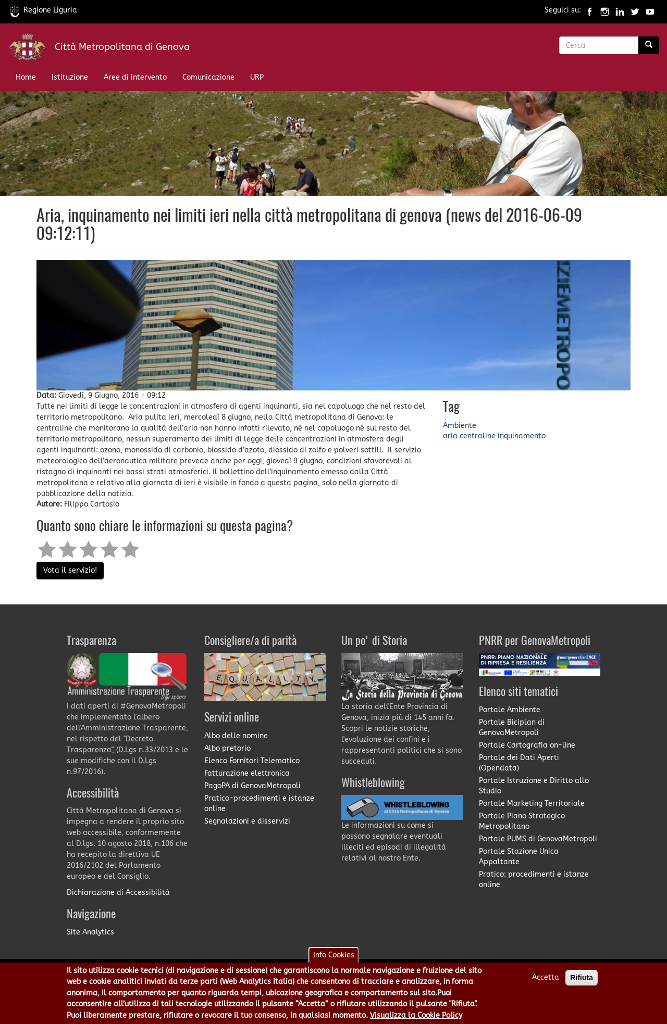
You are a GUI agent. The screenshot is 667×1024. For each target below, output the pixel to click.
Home (26, 77)
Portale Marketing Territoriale (532, 803)
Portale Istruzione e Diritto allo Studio (534, 785)
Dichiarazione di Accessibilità (118, 892)
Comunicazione (208, 77)
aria (450, 436)
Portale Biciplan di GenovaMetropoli (512, 727)
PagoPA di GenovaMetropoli (252, 785)
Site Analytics (90, 932)
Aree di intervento (135, 77)
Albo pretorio (227, 748)
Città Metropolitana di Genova (122, 47)
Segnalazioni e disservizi (247, 821)
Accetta (545, 980)
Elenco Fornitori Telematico (252, 760)
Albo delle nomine (236, 735)
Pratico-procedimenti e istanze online (259, 803)
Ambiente (459, 425)
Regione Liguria (43, 10)
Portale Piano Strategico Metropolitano (522, 821)
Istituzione (70, 77)
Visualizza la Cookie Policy (416, 1018)
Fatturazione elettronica (247, 773)
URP (257, 77)
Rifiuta (581, 980)
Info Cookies (333, 957)
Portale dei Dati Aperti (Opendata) (519, 763)
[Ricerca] (648, 45)
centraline (478, 436)
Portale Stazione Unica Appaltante (519, 856)
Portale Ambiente (509, 709)
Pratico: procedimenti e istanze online (534, 879)
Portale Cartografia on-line (527, 745)
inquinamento (522, 436)
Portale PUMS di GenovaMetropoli (538, 839)
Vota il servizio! (70, 570)
